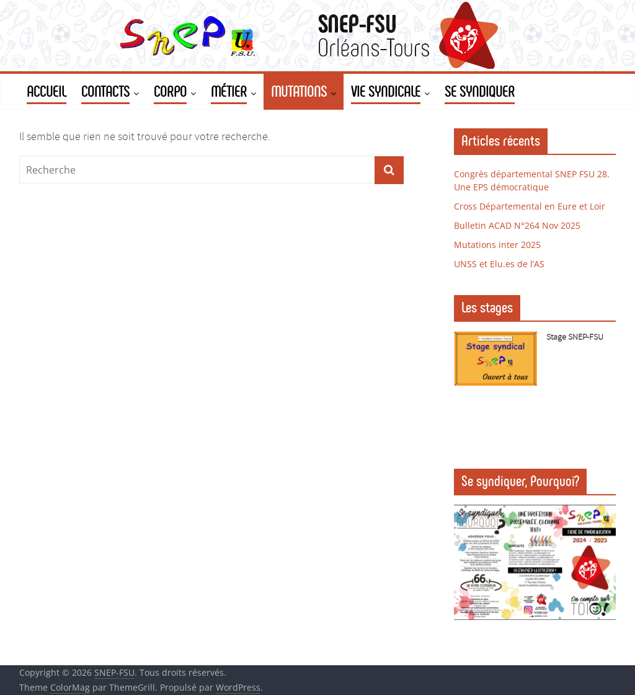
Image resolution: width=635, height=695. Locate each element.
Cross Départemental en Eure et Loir (529, 206)
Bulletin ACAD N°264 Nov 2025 (517, 225)
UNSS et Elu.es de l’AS (499, 264)
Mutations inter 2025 (497, 244)
